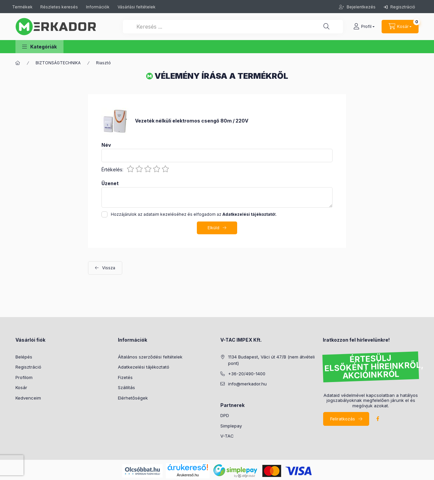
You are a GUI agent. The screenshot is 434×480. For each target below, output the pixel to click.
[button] (39, 46)
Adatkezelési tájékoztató (143, 367)
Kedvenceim (28, 398)
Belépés (23, 356)
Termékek (23, 6)
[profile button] (364, 26)
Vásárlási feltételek (137, 6)
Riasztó (103, 62)
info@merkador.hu (247, 383)
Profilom (24, 377)
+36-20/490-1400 (246, 373)
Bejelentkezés (361, 6)
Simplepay (231, 425)
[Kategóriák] (17, 63)
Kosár (21, 387)
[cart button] (400, 26)
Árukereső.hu (188, 475)
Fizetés (125, 377)
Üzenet (110, 183)
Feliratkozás (342, 418)
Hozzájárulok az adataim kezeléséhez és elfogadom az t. (194, 214)
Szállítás (126, 387)
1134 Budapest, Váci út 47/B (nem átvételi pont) (271, 360)
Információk (98, 6)
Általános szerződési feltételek (150, 356)
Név (106, 145)
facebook (377, 418)
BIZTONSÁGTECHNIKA (58, 62)
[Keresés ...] (233, 26)
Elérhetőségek (133, 398)
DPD (224, 415)
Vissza (108, 267)
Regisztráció (399, 6)
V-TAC (227, 436)
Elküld (213, 227)
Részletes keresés (59, 6)
